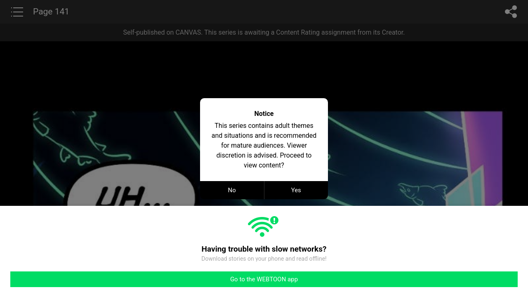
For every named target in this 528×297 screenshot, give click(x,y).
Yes (296, 190)
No (232, 190)
